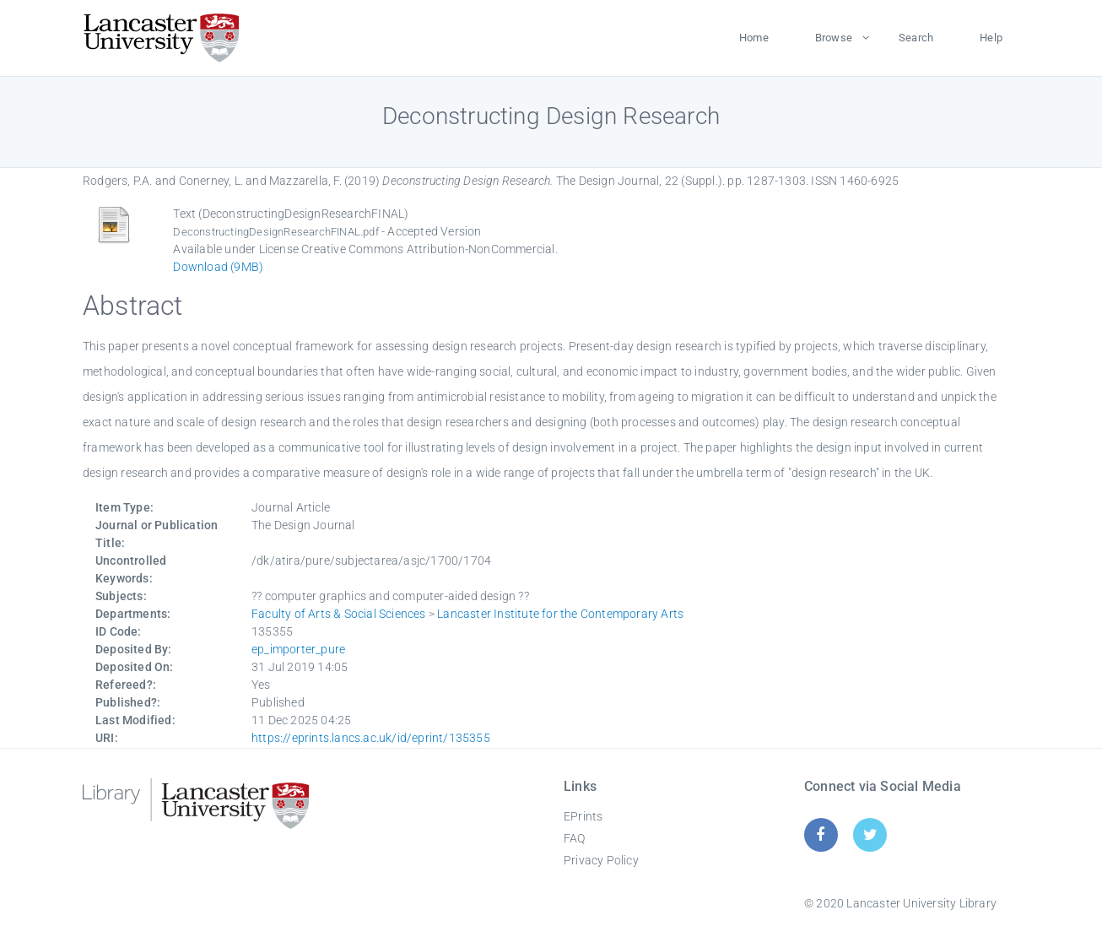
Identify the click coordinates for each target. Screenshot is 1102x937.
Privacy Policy (601, 860)
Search (916, 37)
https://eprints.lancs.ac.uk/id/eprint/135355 (370, 738)
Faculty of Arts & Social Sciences (338, 613)
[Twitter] (870, 834)
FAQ (575, 838)
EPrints (583, 816)
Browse (833, 37)
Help (991, 37)
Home (754, 37)
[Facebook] (820, 834)
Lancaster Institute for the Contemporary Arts (560, 613)
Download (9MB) (218, 267)
